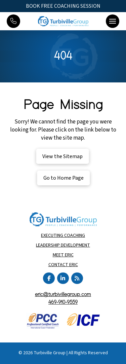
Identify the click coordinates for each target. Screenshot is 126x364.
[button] (112, 21)
